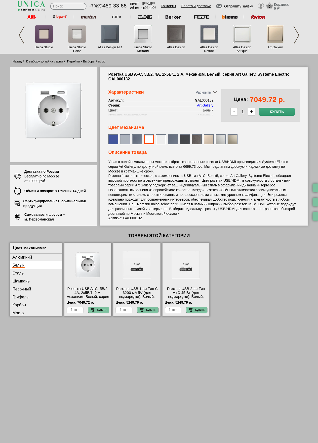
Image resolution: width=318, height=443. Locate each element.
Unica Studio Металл (143, 49)
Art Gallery (275, 47)
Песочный (21, 289)
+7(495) (107, 6)
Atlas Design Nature (209, 49)
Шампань (21, 281)
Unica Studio (44, 47)
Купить (277, 112)
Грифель (20, 297)
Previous (22, 35)
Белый (18, 265)
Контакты (168, 6)
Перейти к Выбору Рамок (86, 61)
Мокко (18, 313)
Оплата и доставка (196, 6)
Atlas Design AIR (110, 47)
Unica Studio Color (77, 49)
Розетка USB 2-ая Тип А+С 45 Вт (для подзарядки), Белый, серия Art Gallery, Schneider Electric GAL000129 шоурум (186, 299)
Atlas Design (176, 47)
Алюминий (22, 257)
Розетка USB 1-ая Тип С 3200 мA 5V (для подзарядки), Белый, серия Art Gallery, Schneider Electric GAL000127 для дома (137, 299)
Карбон (19, 305)
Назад (17, 61)
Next (296, 35)
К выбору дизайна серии (44, 61)
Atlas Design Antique (242, 49)
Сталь (18, 273)
